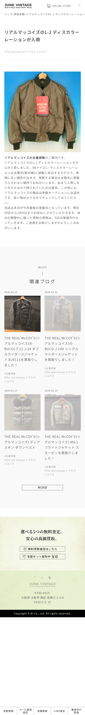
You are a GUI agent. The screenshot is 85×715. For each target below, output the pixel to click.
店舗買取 (42, 711)
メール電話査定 (25, 711)
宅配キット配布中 (40, 633)
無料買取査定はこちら (40, 625)
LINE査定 (59, 711)
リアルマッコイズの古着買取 (24, 157)
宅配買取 (8, 711)
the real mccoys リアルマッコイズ (26, 51)
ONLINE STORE (59, 6)
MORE (42, 487)
